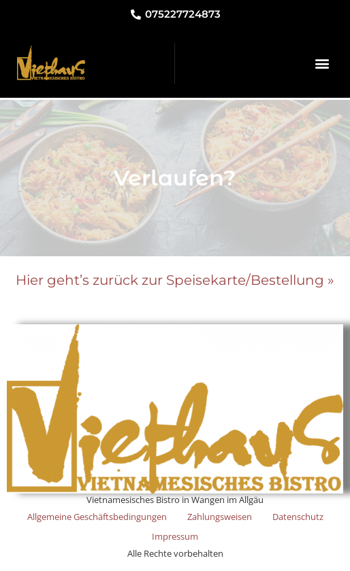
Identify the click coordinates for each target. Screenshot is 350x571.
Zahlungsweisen (219, 517)
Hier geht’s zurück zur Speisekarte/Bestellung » (175, 280)
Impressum (175, 536)
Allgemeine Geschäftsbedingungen (97, 517)
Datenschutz (297, 517)
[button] (322, 63)
